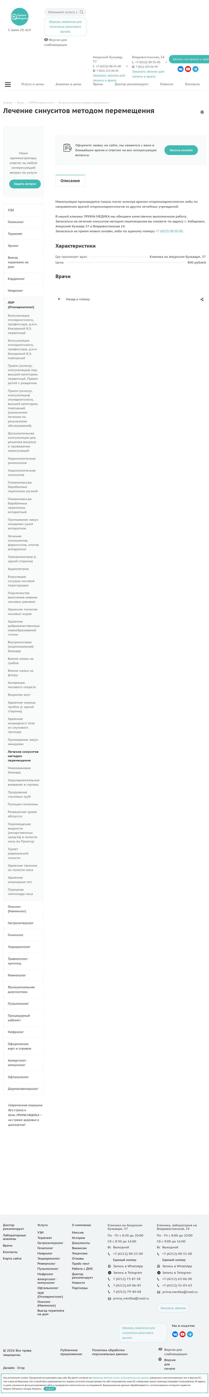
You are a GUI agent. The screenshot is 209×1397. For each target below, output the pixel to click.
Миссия (78, 1232)
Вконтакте (180, 69)
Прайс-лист (80, 1263)
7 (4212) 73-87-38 (127, 1279)
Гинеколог (26, 222)
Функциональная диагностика (26, 989)
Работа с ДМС (82, 1269)
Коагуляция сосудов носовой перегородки (21, 581)
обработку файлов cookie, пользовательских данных (120, 1377)
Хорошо (50, 1388)
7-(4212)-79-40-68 (127, 1292)
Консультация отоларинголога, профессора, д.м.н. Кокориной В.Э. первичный (22, 324)
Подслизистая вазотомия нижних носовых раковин (22, 597)
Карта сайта (12, 1258)
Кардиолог (26, 279)
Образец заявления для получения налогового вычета (65, 26)
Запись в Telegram (127, 1272)
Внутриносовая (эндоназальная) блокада (21, 646)
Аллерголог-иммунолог (26, 1063)
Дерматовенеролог (26, 1089)
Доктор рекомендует (131, 84)
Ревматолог (26, 975)
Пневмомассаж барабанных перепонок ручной (23, 486)
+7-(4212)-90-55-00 (108, 66)
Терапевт (26, 234)
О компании (81, 1225)
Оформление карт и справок (26, 1046)
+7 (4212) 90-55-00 (169, 231)
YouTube (188, 69)
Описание (70, 180)
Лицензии (79, 1253)
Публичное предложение (71, 1352)
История (78, 1238)
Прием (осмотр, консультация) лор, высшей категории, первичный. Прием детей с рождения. (23, 374)
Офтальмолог (26, 1077)
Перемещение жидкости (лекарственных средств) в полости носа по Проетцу (22, 832)
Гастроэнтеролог (26, 923)
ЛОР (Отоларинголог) (26, 305)
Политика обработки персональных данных (110, 1352)
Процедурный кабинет (26, 1018)
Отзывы (78, 1258)
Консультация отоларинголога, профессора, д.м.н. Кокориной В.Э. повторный (22, 349)
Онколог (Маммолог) (26, 909)
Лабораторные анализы (14, 1237)
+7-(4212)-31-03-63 (177, 1285)
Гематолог (26, 935)
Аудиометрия (18, 569)
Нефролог (26, 1032)
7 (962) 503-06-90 (147, 66)
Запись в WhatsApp (128, 1266)
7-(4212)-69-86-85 (127, 1285)
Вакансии (79, 1248)
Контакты (192, 84)
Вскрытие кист (19, 695)
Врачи (98, 84)
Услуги (42, 1225)
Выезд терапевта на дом (26, 262)
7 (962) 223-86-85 (107, 70)
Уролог (26, 246)
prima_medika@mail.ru (131, 1298)
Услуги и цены (32, 84)
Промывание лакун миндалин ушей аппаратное (23, 524)
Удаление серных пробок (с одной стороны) (21, 706)
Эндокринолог (26, 947)
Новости (166, 84)
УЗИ (26, 210)
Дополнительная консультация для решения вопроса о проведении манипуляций (22, 442)
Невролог (26, 290)
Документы (81, 1243)
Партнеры (80, 1288)
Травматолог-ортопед (26, 961)
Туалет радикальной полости (18, 853)
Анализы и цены (68, 84)
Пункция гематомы (23, 804)
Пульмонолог (26, 1003)
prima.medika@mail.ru (180, 1292)
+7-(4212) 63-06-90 (177, 1279)
